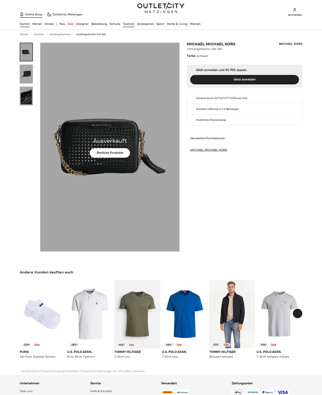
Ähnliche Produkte (110, 153)
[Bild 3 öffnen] (26, 96)
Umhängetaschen (62, 34)
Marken (195, 24)
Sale (71, 24)
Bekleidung (99, 24)
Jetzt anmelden (244, 80)
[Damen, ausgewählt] (25, 24)
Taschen (129, 24)
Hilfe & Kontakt (101, 391)
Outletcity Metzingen (161, 8)
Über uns (26, 391)
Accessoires (145, 24)
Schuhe (115, 24)
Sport (160, 24)
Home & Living (177, 24)
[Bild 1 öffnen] (26, 52)
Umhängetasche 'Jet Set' (91, 34)
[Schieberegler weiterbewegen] (297, 313)
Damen (26, 34)
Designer (82, 24)
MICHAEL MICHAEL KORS (211, 44)
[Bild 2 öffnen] (26, 74)
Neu (62, 24)
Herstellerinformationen (244, 138)
